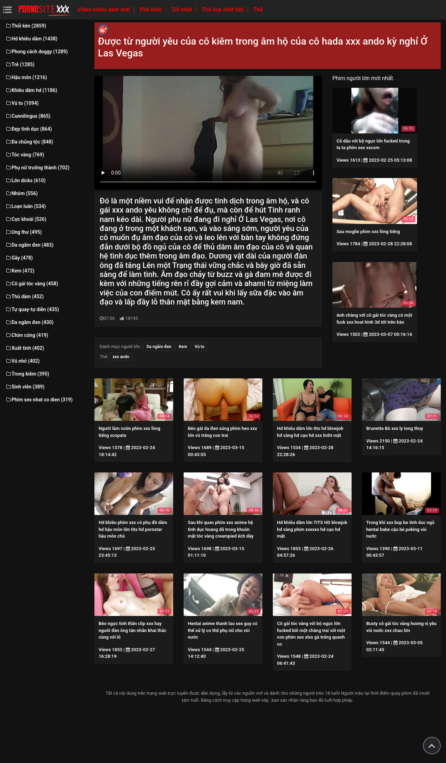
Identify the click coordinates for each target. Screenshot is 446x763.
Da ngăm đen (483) (29, 245)
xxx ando (121, 356)
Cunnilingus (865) (28, 116)
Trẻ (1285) (19, 64)
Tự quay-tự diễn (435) (32, 309)
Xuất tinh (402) (24, 348)
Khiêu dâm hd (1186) (31, 90)
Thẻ (258, 9)
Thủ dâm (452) (24, 296)
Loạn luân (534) (25, 206)
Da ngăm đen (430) (29, 322)
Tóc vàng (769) (24, 154)
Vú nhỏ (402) (22, 361)
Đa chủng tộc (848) (29, 142)
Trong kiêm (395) (27, 374)
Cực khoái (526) (25, 219)
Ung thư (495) (23, 232)
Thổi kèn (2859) (25, 26)
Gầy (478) (19, 258)
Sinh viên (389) (25, 387)
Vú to (200, 346)
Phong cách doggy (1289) (36, 51)
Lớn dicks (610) (25, 180)
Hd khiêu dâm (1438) (31, 38)
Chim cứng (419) (26, 335)
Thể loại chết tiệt (223, 9)
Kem (183, 346)
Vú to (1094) (22, 103)
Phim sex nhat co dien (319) (39, 399)
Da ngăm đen (158, 346)
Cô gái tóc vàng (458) (31, 283)
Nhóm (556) (21, 193)
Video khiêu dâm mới (104, 9)
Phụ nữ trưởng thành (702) (37, 167)
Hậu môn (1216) (26, 77)
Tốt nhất (182, 9)
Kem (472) (19, 270)
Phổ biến (151, 9)
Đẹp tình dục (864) (28, 129)
